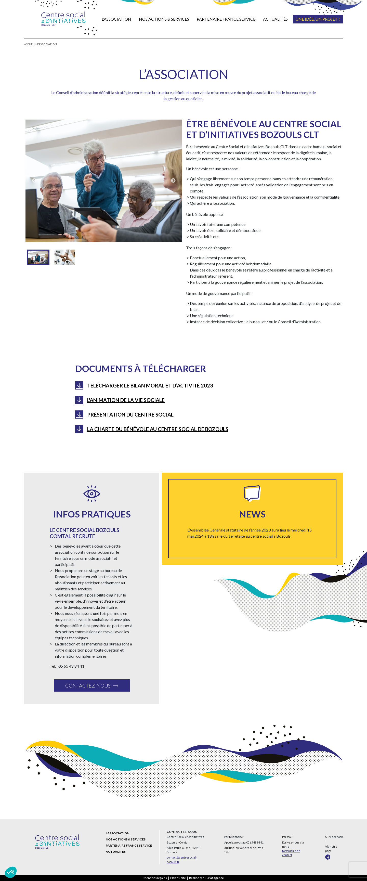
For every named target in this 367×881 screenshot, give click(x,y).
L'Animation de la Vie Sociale (126, 400)
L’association (116, 19)
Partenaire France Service (226, 19)
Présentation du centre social (130, 414)
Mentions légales (155, 878)
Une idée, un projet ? (317, 19)
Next (173, 180)
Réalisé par (206, 878)
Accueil (29, 44)
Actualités (275, 19)
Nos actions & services (164, 19)
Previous (34, 180)
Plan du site (178, 878)
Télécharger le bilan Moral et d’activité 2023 (150, 385)
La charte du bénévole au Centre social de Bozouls (157, 429)
